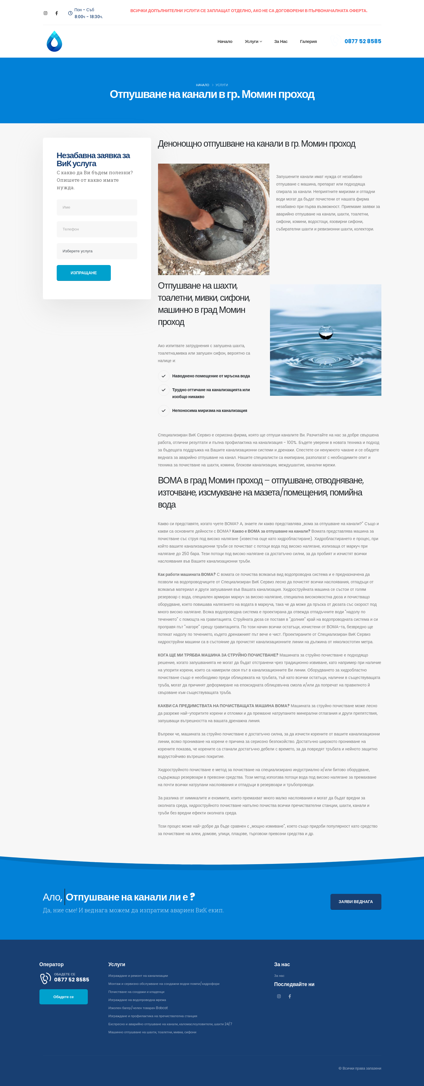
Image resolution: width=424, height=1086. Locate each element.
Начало (224, 41)
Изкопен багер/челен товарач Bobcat (141, 1007)
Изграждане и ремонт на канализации (140, 975)
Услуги (251, 41)
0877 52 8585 (362, 41)
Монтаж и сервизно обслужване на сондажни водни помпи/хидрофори (168, 983)
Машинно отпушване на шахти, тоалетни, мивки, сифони (156, 1032)
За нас (280, 41)
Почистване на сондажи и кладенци (138, 991)
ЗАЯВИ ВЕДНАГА (356, 902)
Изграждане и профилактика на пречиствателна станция (156, 1015)
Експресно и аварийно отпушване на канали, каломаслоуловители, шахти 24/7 (175, 1023)
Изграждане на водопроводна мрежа (139, 999)
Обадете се (64, 1003)
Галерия (308, 41)
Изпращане (84, 273)
